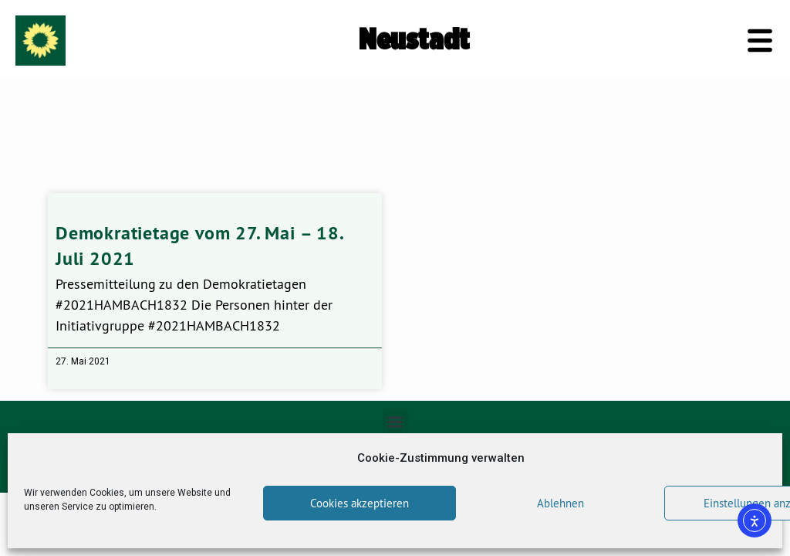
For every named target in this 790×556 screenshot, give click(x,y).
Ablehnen (560, 503)
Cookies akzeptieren (359, 503)
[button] (395, 421)
